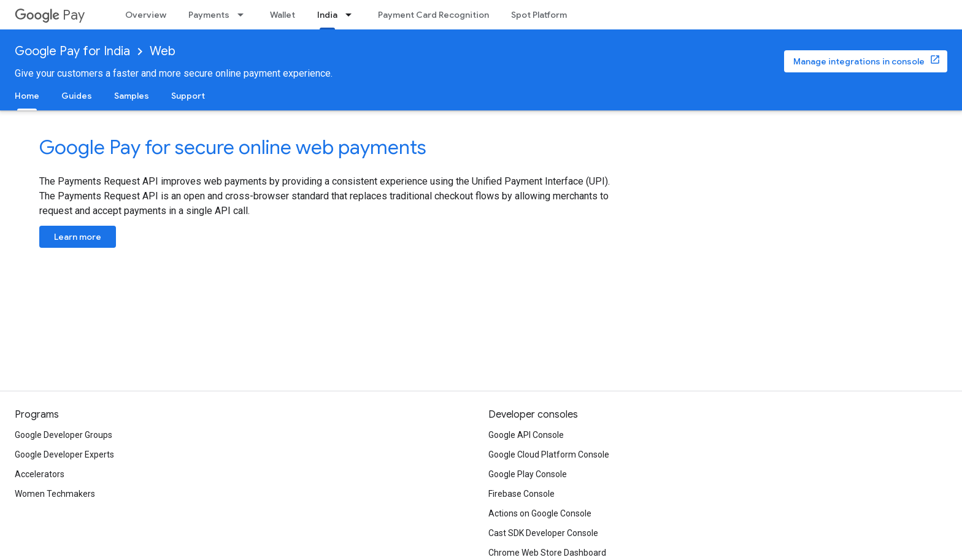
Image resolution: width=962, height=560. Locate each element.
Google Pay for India (72, 51)
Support (188, 95)
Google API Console (526, 435)
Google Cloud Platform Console (548, 454)
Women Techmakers (55, 494)
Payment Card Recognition (433, 14)
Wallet (282, 14)
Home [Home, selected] (27, 95)
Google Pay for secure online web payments (232, 147)
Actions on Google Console (539, 513)
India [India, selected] (327, 14)
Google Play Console (527, 474)
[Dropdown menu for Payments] (244, 14)
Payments (208, 14)
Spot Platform (539, 14)
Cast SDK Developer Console (543, 533)
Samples (131, 95)
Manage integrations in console (859, 61)
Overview (145, 14)
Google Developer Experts (64, 454)
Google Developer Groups (63, 435)
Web (162, 51)
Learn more (77, 236)
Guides (76, 95)
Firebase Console (521, 494)
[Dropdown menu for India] (352, 14)
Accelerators (39, 474)
